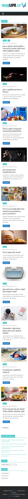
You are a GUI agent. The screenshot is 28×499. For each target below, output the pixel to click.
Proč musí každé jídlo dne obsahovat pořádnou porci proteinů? (13, 211)
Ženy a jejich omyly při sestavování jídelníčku (12, 129)
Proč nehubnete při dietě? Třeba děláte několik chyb (14, 410)
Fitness (4, 40)
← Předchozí (4, 428)
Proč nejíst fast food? (12, 252)
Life (9, 40)
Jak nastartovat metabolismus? (9, 170)
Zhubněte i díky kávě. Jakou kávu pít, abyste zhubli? (12, 330)
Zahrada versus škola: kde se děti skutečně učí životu (14, 444)
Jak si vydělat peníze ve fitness (12, 90)
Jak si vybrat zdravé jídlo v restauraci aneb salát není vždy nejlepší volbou (14, 48)
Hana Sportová (13, 43)
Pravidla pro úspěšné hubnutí (12, 371)
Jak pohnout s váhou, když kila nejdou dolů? (14, 290)
